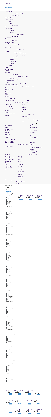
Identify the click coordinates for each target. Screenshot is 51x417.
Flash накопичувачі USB (8, 46)
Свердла (31, 146)
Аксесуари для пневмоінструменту (34, 137)
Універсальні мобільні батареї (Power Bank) (16, 83)
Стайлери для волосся (8, 140)
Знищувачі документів (11, 105)
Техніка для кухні (9, 128)
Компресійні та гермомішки (8, 167)
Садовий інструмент (32, 152)
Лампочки (19, 159)
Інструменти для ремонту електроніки (15, 55)
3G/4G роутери (9, 59)
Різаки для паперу (10, 107)
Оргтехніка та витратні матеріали (10, 100)
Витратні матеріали (10, 111)
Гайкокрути (31, 134)
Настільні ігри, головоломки (8, 179)
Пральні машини (7, 133)
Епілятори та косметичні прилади (9, 142)
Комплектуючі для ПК (8, 20)
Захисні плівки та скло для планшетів (9, 19)
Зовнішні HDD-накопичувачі (8, 45)
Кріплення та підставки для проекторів (27, 117)
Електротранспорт (7, 156)
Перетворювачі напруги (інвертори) (20, 181)
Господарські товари (20, 176)
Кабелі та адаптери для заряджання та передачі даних (19, 86)
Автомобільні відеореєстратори (20, 179)
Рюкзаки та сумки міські (8, 163)
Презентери (23, 115)
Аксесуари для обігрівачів (33, 130)
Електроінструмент (32, 132)
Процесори (8, 21)
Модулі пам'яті (9, 23)
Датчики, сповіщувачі (20, 157)
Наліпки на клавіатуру (8, 17)
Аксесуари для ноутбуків (11, 16)
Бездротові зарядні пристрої (12, 85)
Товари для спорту (7, 154)
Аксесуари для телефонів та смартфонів (15, 79)
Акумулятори (23, 121)
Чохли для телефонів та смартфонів (9, 80)
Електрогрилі (6, 131)
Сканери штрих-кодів (8, 104)
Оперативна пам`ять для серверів (9, 42)
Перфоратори (32, 133)
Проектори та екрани (28, 114)
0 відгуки (20, 196)
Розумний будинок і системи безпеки (27, 154)
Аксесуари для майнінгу (11, 35)
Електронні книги (7, 94)
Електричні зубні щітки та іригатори (9, 159)
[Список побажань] (32, 5)
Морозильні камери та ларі (8, 125)
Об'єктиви (23, 111)
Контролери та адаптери (12, 33)
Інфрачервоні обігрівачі (33, 129)
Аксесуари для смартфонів (8, 82)
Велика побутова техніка (11, 124)
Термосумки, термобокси (8, 166)
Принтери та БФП (10, 101)
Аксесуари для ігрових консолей (9, 92)
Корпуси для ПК (9, 29)
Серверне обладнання (11, 40)
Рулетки (31, 139)
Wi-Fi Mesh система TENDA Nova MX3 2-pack (19, 390)
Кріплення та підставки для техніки (31, 120)
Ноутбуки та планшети (8, 11)
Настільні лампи (20, 160)
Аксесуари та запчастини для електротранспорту (11, 158)
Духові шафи (6, 127)
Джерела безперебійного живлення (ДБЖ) (15, 53)
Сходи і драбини (32, 149)
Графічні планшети (7, 51)
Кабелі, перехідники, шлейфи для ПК (14, 34)
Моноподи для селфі (7, 81)
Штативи (23, 110)
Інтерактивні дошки (27, 118)
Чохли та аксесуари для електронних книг (10, 95)
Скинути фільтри (8, 191)
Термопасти (6, 26)
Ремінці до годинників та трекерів (9, 89)
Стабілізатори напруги (11, 54)
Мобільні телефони (10, 78)
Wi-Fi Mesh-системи (10, 61)
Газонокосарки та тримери (33, 151)
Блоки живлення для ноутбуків (13, 14)
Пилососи (6, 135)
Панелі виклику (20, 156)
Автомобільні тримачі (18, 180)
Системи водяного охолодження (9, 28)
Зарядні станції (20, 177)
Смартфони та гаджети (8, 77)
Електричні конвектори (33, 128)
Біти (30, 145)
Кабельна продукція (10, 71)
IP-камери (19, 163)
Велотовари (6, 169)
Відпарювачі (6, 137)
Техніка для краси (10, 139)
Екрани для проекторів (25, 116)
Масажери (6, 160)
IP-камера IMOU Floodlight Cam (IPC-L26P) (10, 390)
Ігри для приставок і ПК (8, 93)
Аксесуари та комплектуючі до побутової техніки (17, 144)
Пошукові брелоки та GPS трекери (14, 99)
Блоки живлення (9, 30)
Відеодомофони (20, 155)
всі (7, 199)
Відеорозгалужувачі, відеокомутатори (31, 119)
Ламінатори (8, 106)
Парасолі (6, 164)
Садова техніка (32, 150)
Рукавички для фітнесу (8, 155)
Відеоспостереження (20, 162)
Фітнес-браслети (7, 88)
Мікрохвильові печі (7, 130)
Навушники (23, 104)
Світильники (19, 161)
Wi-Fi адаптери (9, 63)
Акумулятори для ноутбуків (12, 15)
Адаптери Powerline (10, 64)
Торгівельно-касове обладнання (13, 102)
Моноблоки (6, 38)
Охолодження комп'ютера (12, 25)
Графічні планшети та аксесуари (13, 50)
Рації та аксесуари (10, 98)
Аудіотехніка (25, 103)
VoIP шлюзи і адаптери (11, 75)
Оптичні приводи (9, 32)
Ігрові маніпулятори (7, 91)
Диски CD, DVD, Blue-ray (8, 47)
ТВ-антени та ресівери (25, 102)
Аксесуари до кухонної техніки (9, 146)
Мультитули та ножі (7, 168)
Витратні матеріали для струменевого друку (10, 114)
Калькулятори (9, 108)
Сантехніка (19, 178)
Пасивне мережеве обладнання (13, 66)
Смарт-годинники (7, 87)
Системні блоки (7, 39)
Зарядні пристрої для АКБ (12, 56)
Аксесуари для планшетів (12, 18)
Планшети (8, 12)
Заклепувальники (32, 143)
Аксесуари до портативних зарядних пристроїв (11, 84)
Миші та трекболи (10, 48)
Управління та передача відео (21, 165)
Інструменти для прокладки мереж (9, 69)
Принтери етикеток (7, 103)
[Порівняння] (32, 6)
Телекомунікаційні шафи (11, 74)
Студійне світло (24, 113)
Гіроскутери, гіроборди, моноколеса (9, 157)
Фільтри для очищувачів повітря (34, 127)
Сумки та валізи (7, 162)
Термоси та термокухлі (21, 167)
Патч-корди (6, 67)
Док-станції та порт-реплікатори (14, 13)
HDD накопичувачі (10, 24)
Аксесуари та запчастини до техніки (9, 145)
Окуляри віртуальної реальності (13, 97)
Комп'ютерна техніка (8, 37)
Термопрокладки (7, 27)
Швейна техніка (9, 143)
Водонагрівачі (32, 124)
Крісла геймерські (20, 174)
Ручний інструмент (32, 140)
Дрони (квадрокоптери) (8, 96)
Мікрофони (23, 106)
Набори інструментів (32, 141)
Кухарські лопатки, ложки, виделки (22, 170)
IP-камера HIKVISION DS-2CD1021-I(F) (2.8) (29, 390)
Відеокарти (8, 22)
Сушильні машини (7, 134)
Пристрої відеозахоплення (12, 57)
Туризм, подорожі (7, 165)
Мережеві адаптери (10, 62)
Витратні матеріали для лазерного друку (10, 113)
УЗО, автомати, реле (20, 173)
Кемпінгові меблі (20, 175)
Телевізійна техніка (27, 101)
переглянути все (7, 70)
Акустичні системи (24, 105)
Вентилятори (32, 125)
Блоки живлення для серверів (8, 41)
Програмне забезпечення (11, 36)
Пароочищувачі (7, 136)
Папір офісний (7, 112)
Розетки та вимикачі (20, 172)
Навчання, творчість (10, 180)
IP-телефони (8, 65)
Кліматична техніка (33, 123)
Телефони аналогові (7, 110)
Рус (6, 2)
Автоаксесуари (18, 183)
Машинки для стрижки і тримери (9, 141)
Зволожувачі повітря (32, 126)
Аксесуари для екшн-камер (25, 109)
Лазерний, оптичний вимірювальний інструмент (36, 138)
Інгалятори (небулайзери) (8, 161)
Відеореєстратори (20, 164)
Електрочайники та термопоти (9, 129)
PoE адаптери (9, 73)
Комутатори (8, 60)
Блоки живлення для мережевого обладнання (16, 76)
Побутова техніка (7, 123)
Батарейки (23, 122)
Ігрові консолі (6, 90)
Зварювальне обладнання (33, 135)
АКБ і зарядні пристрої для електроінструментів (36, 147)
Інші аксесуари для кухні (21, 171)
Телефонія (8, 109)
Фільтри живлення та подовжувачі (13, 52)
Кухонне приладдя (20, 169)
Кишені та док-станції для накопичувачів (15, 31)
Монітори (8, 43)
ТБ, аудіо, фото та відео (25, 100)
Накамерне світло (24, 112)
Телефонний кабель (7, 72)
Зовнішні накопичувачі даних (12, 44)
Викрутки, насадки (32, 142)
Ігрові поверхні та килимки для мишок (14, 49)
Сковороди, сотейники (21, 168)
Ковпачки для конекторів (8, 68)
